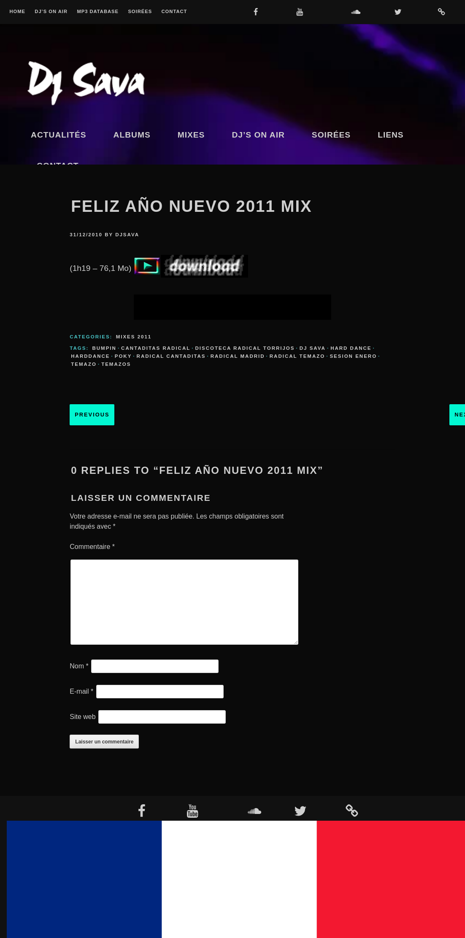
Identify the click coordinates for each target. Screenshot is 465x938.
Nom (79, 666)
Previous (92, 414)
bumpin (104, 348)
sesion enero (353, 356)
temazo (84, 364)
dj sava (313, 348)
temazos (116, 364)
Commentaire (92, 546)
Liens (391, 134)
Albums (132, 134)
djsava (127, 234)
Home (17, 11)
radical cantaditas (171, 356)
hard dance (350, 348)
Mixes (191, 134)
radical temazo (297, 356)
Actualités (59, 134)
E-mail (81, 691)
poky (123, 356)
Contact (174, 11)
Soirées (140, 11)
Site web (82, 716)
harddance (90, 356)
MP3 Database (98, 11)
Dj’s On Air (51, 11)
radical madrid (238, 356)
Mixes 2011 (134, 336)
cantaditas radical (155, 348)
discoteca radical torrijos (245, 348)
